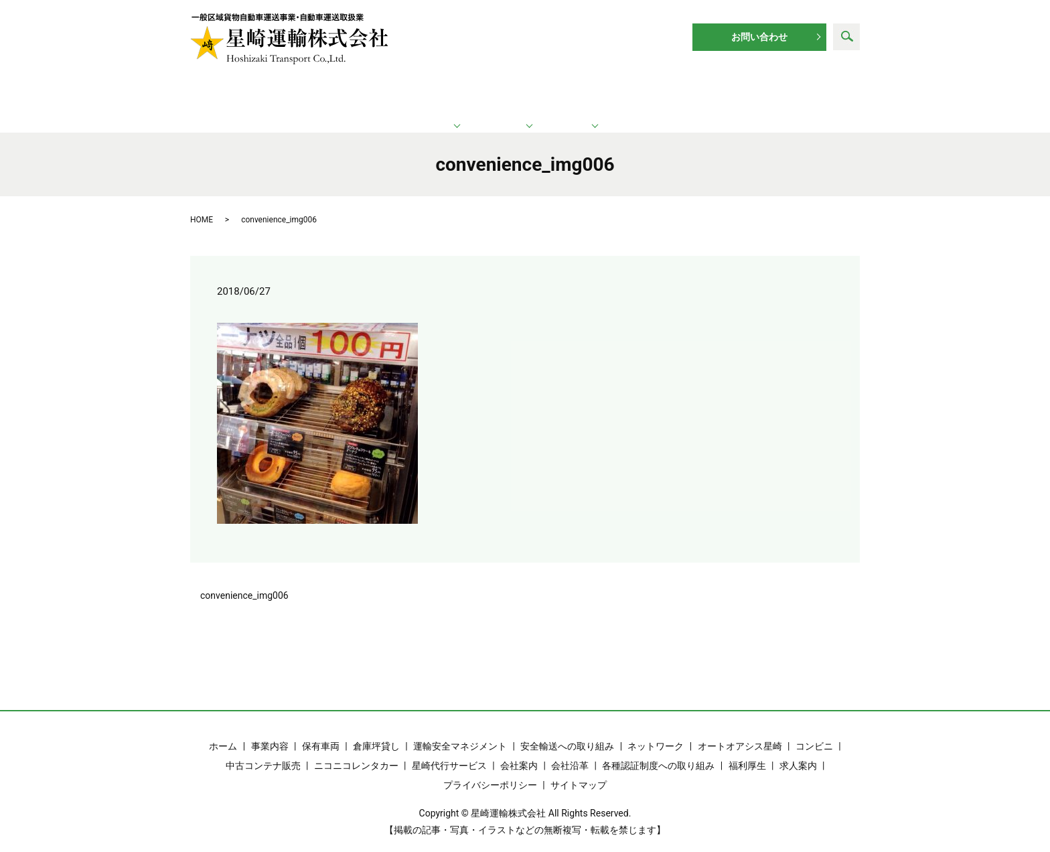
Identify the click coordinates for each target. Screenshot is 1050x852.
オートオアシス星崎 (740, 731)
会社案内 (519, 751)
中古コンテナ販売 (263, 751)
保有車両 (321, 731)
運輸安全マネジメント (460, 731)
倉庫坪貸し (376, 731)
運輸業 (384, 94)
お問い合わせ (759, 36)
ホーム (256, 94)
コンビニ (814, 731)
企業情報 (663, 94)
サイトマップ (578, 770)
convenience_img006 (244, 580)
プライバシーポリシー (490, 770)
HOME (201, 205)
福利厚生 (747, 751)
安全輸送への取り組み (567, 731)
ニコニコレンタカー (356, 751)
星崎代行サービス (449, 751)
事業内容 (270, 731)
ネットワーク (527, 94)
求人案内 (789, 94)
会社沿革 (570, 751)
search (846, 36)
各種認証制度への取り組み (658, 751)
